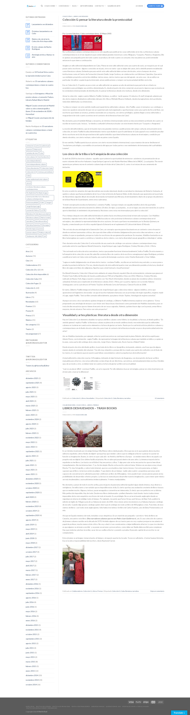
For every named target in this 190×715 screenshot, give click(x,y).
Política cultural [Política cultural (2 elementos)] (44, 232)
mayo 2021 (30, 470)
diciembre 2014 (32, 675)
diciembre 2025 (32, 378)
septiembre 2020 (32, 492)
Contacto (100, 6)
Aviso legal (30, 706)
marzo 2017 (30, 570)
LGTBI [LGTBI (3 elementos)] (43, 210)
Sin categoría (31, 325)
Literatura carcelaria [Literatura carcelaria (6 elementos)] (42, 214)
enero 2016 (30, 620)
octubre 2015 (31, 634)
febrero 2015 (31, 666)
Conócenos (64, 6)
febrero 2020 (31, 502)
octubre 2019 (31, 511)
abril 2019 (30, 534)
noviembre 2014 (32, 680)
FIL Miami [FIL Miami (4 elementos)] (39, 193)
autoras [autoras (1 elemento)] (29, 149)
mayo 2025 (30, 397)
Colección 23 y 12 (33, 270)
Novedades (30, 302)
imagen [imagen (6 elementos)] (49, 202)
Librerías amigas (97, 706)
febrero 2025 (31, 410)
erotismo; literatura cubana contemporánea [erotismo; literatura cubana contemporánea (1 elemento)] (36, 188)
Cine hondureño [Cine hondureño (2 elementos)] (43, 157)
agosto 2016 (31, 598)
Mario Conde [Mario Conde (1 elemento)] (45, 217)
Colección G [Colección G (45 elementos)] (31, 172)
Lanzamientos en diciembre (42, 24)
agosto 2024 (31, 424)
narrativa (127, 398)
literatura (120, 398)
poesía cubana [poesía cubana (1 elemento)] (32, 232)
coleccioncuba (81, 26)
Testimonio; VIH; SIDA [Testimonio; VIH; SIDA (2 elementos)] (34, 236)
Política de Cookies (43, 706)
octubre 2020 (31, 488)
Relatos (29, 320)
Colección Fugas (32, 283)
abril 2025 (30, 401)
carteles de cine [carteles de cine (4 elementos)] (32, 153)
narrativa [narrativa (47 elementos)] (30, 221)
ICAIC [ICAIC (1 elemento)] (42, 202)
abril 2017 (30, 566)
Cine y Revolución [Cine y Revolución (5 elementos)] (33, 168)
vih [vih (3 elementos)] (45, 236)
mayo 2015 (30, 657)
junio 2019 (30, 525)
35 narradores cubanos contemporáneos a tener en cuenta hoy (39, 84)
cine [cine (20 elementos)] (41, 153)
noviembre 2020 (32, 483)
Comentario (159, 398)
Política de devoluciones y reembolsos (41, 708)
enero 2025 (30, 415)
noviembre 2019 (32, 506)
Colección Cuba (32, 279)
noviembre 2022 (32, 438)
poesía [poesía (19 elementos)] (40, 229)
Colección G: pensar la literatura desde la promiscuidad (97, 19)
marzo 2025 (30, 406)
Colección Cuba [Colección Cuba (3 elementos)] (47, 168)
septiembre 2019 (32, 515)
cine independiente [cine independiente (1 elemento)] (33, 161)
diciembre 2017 (32, 547)
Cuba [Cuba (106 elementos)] (28, 175)
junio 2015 (30, 653)
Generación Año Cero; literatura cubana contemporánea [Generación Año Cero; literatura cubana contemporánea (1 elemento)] (38, 198)
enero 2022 (30, 447)
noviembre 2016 (32, 589)
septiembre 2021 (32, 451)
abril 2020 (30, 497)
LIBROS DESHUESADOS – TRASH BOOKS (90, 408)
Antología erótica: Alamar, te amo (43, 56)
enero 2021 (30, 474)
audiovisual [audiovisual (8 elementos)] (45, 146)
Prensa (28, 315)
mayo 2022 (30, 442)
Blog (75, 6)
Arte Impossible (86, 6)
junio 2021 (30, 465)
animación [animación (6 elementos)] (30, 146)
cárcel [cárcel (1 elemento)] (29, 183)
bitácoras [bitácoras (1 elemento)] (37, 149)
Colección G (108, 398)
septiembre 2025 (32, 383)
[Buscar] (42, 6)
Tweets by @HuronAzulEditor (37, 366)
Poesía (28, 311)
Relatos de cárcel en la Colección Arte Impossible (42, 40)
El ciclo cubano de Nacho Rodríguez (41, 48)
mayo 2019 (30, 529)
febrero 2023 (31, 433)
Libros (28, 297)
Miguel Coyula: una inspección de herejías (40, 119)
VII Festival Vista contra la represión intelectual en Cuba (39, 74)
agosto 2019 (31, 520)
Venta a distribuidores (81, 706)
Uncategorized (31, 334)
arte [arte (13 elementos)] (37, 146)
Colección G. (31, 288)
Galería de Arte (114, 6)
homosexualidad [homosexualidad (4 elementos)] (32, 202)
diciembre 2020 (32, 479)
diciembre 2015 (32, 625)
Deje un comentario (157, 591)
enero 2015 (30, 671)
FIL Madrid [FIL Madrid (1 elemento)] (30, 193)
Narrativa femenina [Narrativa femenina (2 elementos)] (33, 225)
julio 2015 (30, 648)
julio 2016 (30, 602)
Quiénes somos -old (113, 706)
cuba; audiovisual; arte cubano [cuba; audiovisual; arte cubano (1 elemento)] (37, 179)
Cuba (115, 398)
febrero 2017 (31, 575)
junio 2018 (30, 538)
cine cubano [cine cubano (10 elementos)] (31, 157)
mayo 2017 (30, 561)
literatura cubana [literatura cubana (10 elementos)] (33, 217)
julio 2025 (30, 392)
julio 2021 (30, 460)
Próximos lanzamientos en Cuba (42, 32)
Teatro (28, 329)
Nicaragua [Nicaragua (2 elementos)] (45, 225)
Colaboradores (31, 265)
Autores (29, 256)
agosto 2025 (31, 387)
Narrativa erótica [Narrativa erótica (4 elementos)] (41, 221)
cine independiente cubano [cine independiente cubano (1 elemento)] (36, 164)
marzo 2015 (30, 662)
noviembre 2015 (32, 630)
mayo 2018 (30, 543)
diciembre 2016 (32, 584)
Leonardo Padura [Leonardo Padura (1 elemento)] (33, 210)
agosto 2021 (31, 456)
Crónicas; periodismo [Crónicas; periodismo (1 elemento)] (45, 172)
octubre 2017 (31, 552)
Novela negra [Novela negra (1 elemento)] (31, 229)
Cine (27, 261)
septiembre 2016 (32, 593)
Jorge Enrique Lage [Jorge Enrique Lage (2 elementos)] (33, 206)
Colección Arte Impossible (36, 274)
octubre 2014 (31, 685)
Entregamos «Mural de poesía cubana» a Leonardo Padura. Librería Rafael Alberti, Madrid (40, 96)
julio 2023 (30, 429)
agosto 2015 (31, 643)
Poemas (29, 306)
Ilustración (30, 293)
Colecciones (50, 6)
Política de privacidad (61, 706)
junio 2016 (30, 607)
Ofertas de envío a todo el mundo (135, 706)
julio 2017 (30, 557)
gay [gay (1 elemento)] (46, 193)
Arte (27, 251)
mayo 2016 (30, 611)
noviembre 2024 (32, 419)
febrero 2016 (31, 616)
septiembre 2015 (32, 639)
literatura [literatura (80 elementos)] (30, 214)
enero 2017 (30, 579)
